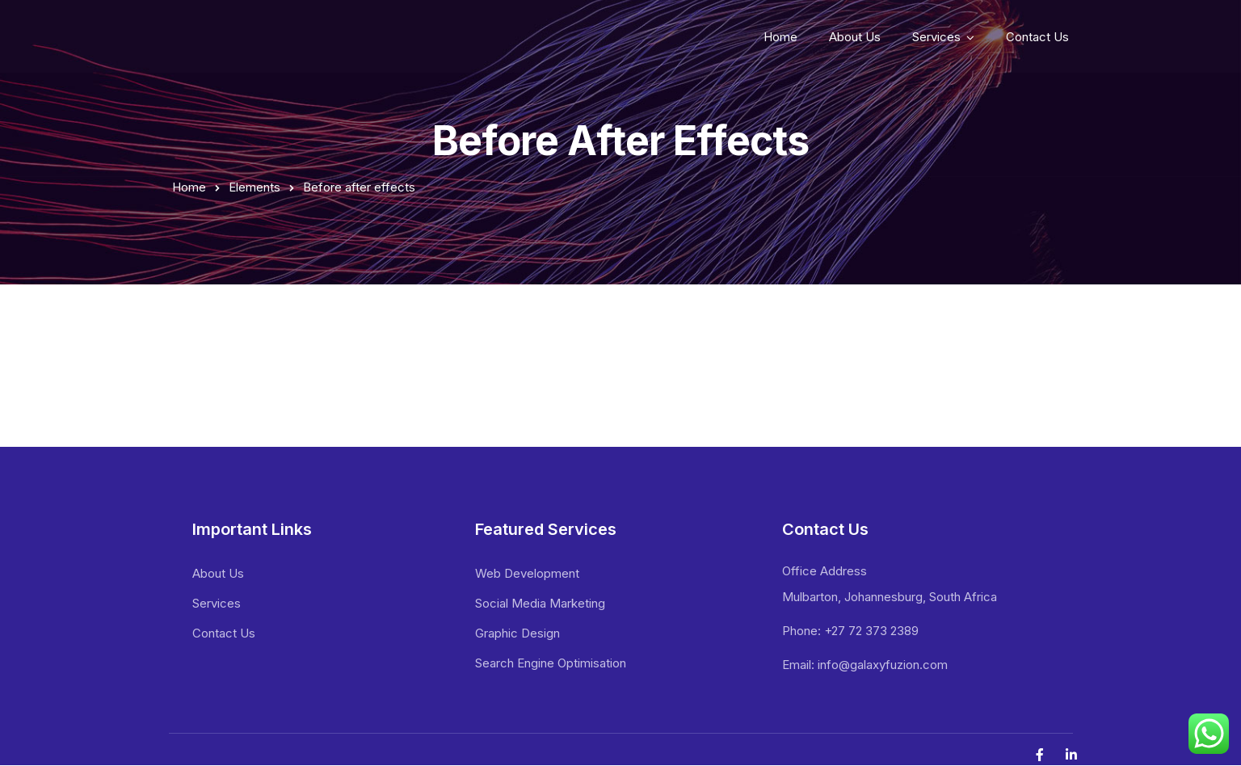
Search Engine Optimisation (550, 663)
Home (780, 36)
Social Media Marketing (540, 603)
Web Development (527, 573)
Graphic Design (517, 633)
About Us (855, 36)
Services (936, 36)
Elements (254, 187)
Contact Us (1037, 36)
